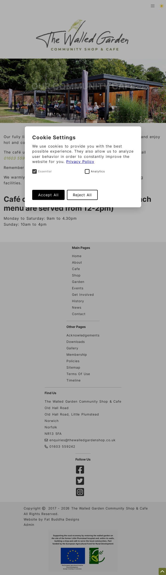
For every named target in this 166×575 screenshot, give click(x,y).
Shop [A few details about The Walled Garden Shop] (76, 275)
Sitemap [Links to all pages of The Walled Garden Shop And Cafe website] (73, 367)
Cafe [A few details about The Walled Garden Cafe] (76, 269)
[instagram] (80, 495)
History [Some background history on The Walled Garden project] (78, 301)
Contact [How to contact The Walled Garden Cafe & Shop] (79, 314)
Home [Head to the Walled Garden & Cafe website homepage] (77, 256)
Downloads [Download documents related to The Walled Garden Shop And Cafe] (75, 342)
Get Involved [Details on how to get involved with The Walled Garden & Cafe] (83, 294)
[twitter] (80, 484)
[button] (153, 6)
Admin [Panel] (29, 525)
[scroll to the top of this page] (162, 571)
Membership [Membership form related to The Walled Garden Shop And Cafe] (76, 354)
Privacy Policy (80, 161)
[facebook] (80, 472)
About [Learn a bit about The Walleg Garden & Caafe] (77, 262)
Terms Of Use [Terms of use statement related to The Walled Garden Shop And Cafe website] (78, 374)
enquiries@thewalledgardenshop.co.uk (82, 440)
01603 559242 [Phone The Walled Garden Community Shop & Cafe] (60, 446)
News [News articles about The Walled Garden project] (76, 307)
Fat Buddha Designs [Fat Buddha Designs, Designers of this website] (61, 519)
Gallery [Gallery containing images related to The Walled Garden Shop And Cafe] (72, 348)
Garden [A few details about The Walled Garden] (78, 282)
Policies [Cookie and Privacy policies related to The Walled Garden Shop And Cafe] (73, 361)
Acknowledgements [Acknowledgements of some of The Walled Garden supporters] (83, 335)
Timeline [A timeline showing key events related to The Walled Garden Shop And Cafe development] (73, 380)
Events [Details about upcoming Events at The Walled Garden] (77, 288)
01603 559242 (18, 158)
